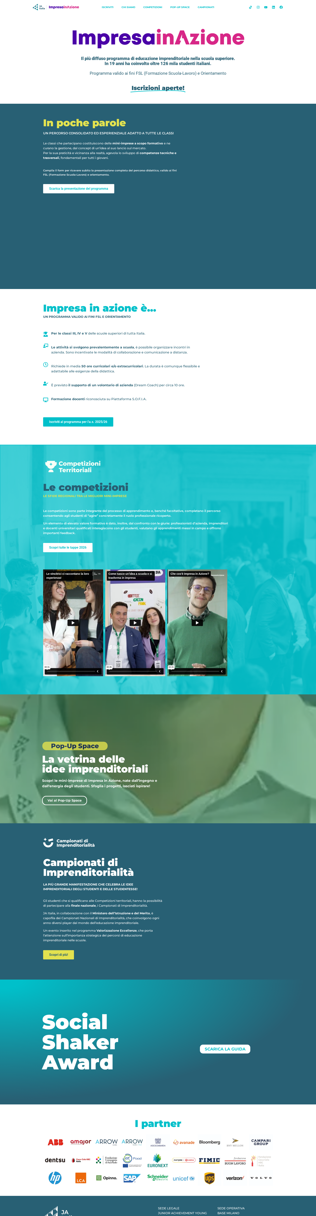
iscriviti (107, 7)
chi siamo (128, 7)
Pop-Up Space (180, 7)
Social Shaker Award (80, 1042)
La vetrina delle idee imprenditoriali (95, 764)
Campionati (206, 7)
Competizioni (152, 7)
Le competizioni (85, 487)
